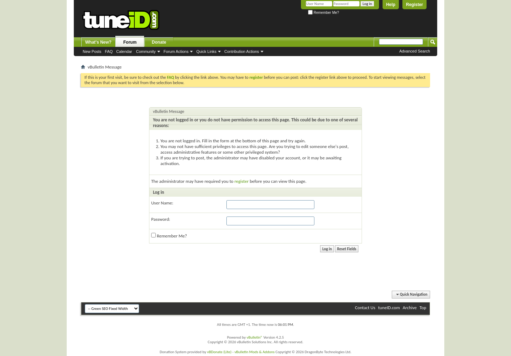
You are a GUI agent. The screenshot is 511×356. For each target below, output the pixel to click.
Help (390, 4)
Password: (160, 219)
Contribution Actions (241, 51)
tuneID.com (389, 307)
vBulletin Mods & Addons (255, 352)
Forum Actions (176, 51)
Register (414, 4)
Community (146, 51)
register (242, 181)
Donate (159, 42)
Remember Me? (323, 13)
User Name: (162, 203)
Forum (130, 42)
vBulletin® (255, 337)
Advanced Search (414, 51)
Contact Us (365, 307)
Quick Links (206, 51)
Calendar (124, 51)
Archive (410, 307)
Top (422, 307)
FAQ (109, 51)
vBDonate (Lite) (219, 352)
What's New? (98, 42)
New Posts (92, 51)
